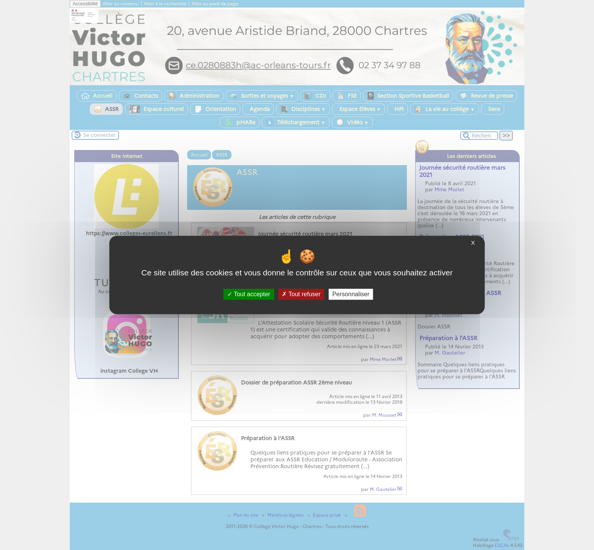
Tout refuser (301, 294)
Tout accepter (248, 294)
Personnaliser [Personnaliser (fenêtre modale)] (350, 294)
